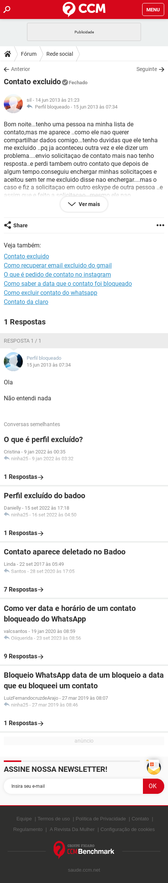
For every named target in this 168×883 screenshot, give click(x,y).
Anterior (20, 69)
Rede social (59, 54)
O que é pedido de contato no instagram (57, 274)
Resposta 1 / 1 (22, 341)
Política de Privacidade (101, 819)
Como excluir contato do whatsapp (50, 292)
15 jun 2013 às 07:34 (95, 107)
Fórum (28, 54)
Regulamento (28, 829)
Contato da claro (26, 301)
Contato (140, 819)
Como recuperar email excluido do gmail (58, 265)
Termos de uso (54, 819)
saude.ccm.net (84, 870)
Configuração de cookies (127, 829)
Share (20, 225)
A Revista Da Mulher (72, 829)
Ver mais (89, 204)
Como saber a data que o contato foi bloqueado (68, 283)
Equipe (24, 819)
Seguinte (146, 69)
